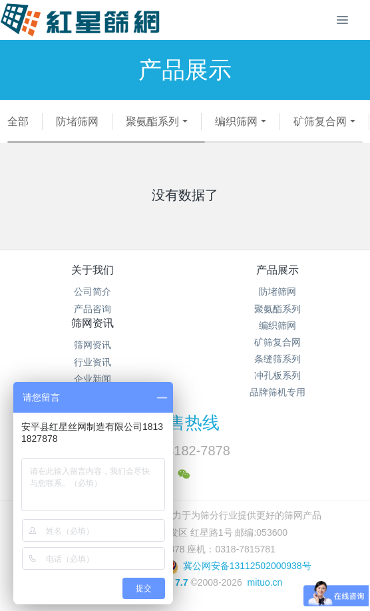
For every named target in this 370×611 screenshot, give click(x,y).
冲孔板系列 (277, 375)
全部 (18, 121)
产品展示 (277, 270)
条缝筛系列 (277, 358)
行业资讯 (92, 362)
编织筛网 (236, 121)
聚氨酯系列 (152, 121)
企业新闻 (92, 378)
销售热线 (185, 423)
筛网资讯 (92, 323)
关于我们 (92, 270)
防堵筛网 (77, 121)
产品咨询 (92, 309)
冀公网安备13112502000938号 (238, 565)
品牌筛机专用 (277, 392)
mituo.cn (264, 582)
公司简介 (92, 291)
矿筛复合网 (320, 121)
